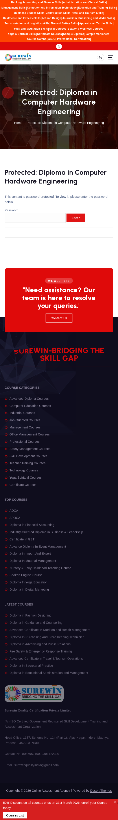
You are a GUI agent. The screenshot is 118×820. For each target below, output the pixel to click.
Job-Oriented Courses (25, 423)
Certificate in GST (22, 542)
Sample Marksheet (97, 34)
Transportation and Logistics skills (27, 23)
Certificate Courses (49, 34)
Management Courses (25, 430)
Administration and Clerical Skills (84, 2)
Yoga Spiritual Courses (25, 480)
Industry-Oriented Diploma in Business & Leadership (46, 535)
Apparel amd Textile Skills (96, 23)
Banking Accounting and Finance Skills (36, 2)
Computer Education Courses (30, 408)
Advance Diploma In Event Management (37, 549)
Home (18, 123)
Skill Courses (57, 28)
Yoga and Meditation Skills (31, 28)
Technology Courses (23, 473)
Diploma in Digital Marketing (29, 592)
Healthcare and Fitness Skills (22, 18)
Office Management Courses (29, 437)
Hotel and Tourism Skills (87, 12)
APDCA (14, 520)
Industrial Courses (22, 416)
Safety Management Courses (29, 451)
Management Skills (13, 7)
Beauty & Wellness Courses (85, 28)
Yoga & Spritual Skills (22, 34)
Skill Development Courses (28, 459)
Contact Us (59, 318)
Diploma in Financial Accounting (31, 528)
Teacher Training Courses (27, 466)
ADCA (13, 513)
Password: (35, 219)
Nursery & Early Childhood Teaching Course (40, 571)
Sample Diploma (73, 34)
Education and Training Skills (97, 7)
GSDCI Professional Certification (69, 39)
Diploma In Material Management (32, 563)
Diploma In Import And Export (30, 556)
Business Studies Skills (29, 12)
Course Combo (36, 39)
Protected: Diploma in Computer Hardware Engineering (65, 123)
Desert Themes (101, 790)
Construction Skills (58, 12)
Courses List (15, 815)
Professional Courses (24, 444)
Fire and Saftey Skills (64, 23)
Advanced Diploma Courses (29, 401)
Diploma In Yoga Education (28, 585)
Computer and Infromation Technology (52, 7)
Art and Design (51, 18)
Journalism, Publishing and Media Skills (88, 18)
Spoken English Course (25, 578)
